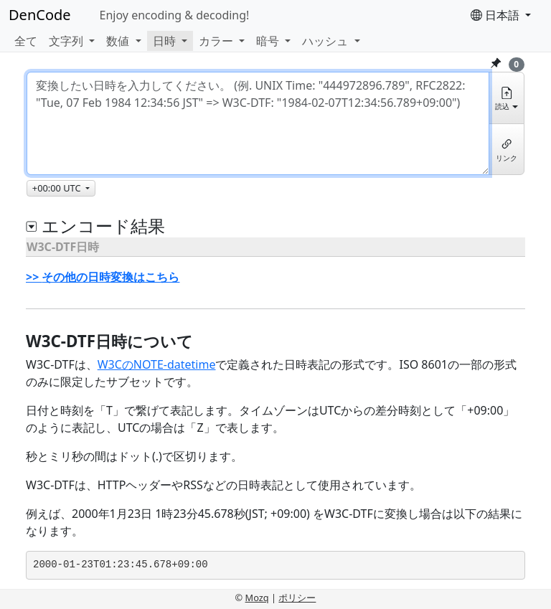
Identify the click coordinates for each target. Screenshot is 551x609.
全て (25, 41)
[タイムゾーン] (61, 188)
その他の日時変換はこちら (110, 277)
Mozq (257, 597)
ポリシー (297, 597)
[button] (71, 41)
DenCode (40, 14)
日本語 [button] (496, 15)
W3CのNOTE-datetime (157, 364)
